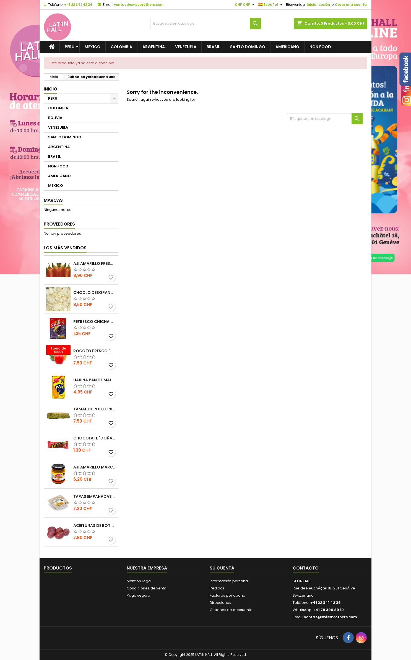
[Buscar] (205, 23)
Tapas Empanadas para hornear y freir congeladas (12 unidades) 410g (94, 496)
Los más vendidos (65, 248)
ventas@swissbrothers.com (138, 4)
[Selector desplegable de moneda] (245, 4)
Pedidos (217, 588)
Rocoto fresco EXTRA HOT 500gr (94, 351)
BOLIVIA (55, 117)
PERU (69, 47)
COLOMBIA (121, 47)
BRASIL (213, 47)
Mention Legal (139, 581)
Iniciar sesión (318, 4)
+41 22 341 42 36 (78, 4)
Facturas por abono (227, 595)
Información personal (229, 581)
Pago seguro (138, 595)
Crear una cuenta (351, 4)
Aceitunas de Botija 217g (94, 525)
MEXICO (92, 47)
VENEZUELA (185, 47)
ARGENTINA (153, 47)
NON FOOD (320, 47)
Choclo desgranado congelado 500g (94, 292)
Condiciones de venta (147, 588)
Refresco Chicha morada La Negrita (94, 321)
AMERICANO (287, 47)
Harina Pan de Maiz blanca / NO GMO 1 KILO (94, 380)
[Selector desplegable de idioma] (271, 4)
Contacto (306, 568)
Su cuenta (222, 568)
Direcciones (220, 602)
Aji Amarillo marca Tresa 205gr (94, 467)
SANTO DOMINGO (247, 47)
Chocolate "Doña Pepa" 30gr (94, 438)
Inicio (50, 89)
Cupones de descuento (231, 609)
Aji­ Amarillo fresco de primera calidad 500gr (94, 263)
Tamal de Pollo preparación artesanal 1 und (94, 409)
